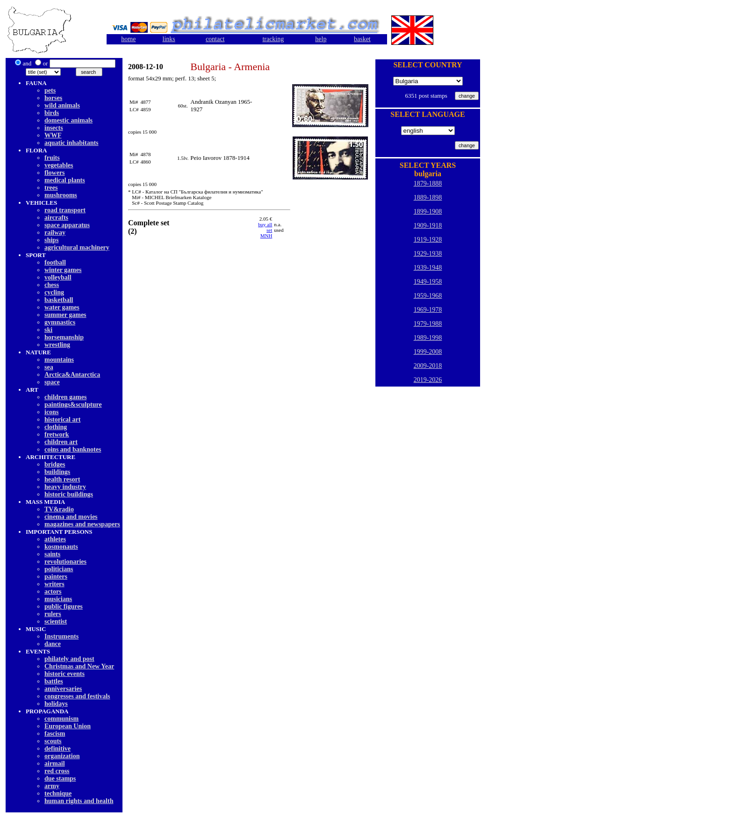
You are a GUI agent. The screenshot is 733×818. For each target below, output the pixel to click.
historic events (64, 673)
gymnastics (59, 322)
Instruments (61, 636)
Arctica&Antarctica (72, 374)
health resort (62, 479)
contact (215, 39)
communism (61, 718)
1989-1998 (428, 337)
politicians (58, 569)
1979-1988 (428, 323)
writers (54, 584)
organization (61, 756)
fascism (54, 733)
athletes (55, 539)
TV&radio (59, 509)
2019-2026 (428, 379)
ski (48, 329)
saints (52, 554)
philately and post (69, 658)
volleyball (58, 277)
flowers (54, 172)
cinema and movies (71, 516)
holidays (56, 703)
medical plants (64, 180)
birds (51, 112)
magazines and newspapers (82, 524)
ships (51, 240)
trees (51, 187)
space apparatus (67, 225)
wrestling (57, 344)
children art (61, 441)
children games (65, 397)
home (128, 39)
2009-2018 (428, 365)
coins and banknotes (72, 449)
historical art (62, 419)
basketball (58, 299)
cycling (54, 292)
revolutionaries (65, 561)
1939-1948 (428, 267)
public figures (63, 606)
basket (362, 39)
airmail (54, 763)
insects (53, 127)
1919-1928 (428, 239)
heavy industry (65, 486)
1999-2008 (428, 351)
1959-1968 (428, 295)
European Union (67, 726)
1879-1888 (428, 183)
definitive (57, 748)
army (51, 785)
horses (53, 97)
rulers (52, 613)
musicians (58, 599)
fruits (52, 157)
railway (54, 232)
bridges (54, 464)
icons (51, 412)
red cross (57, 771)
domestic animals (68, 120)
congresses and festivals (77, 696)
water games (61, 307)
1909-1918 (428, 225)
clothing (55, 427)
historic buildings (68, 494)
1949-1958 (428, 281)
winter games (62, 269)
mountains (59, 359)
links (169, 39)
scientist (55, 621)
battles (53, 681)
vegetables (58, 165)
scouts (53, 741)
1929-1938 (428, 253)
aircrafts (56, 217)
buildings (57, 471)
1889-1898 (428, 197)
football (55, 262)
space (52, 382)
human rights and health (78, 800)
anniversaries (63, 688)
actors (53, 591)
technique (58, 793)
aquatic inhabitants (71, 142)
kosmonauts (61, 546)
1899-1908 (428, 211)
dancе (52, 643)
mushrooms (60, 195)
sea (48, 367)
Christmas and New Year (79, 666)
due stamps (60, 778)
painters (55, 576)
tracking (273, 39)
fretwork (56, 434)
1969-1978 (428, 309)
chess (51, 284)
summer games (65, 314)
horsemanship (64, 337)
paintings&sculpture (73, 404)
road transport (65, 210)
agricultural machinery (76, 247)
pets (50, 90)
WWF (53, 135)
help (320, 39)
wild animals (62, 105)
